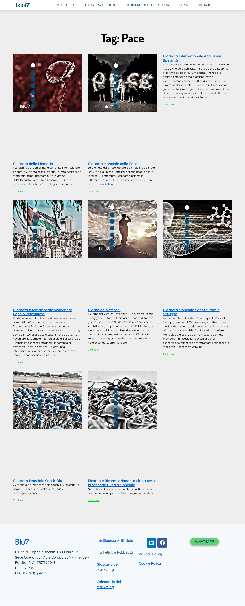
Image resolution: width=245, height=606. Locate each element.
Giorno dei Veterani (104, 310)
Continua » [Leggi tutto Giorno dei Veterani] (93, 349)
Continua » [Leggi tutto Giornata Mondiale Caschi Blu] (19, 500)
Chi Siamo (204, 5)
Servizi (184, 5)
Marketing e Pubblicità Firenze (148, 5)
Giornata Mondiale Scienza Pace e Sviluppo (191, 312)
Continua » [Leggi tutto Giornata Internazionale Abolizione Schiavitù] (168, 104)
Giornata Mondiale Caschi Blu (37, 480)
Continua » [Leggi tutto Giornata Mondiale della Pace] (93, 191)
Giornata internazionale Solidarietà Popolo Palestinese (42, 312)
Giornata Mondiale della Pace (112, 163)
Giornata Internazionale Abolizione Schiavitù (192, 58)
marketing (106, 184)
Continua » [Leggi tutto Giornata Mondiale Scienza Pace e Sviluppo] (168, 354)
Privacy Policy (150, 554)
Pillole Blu (65, 5)
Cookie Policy (150, 563)
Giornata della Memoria (33, 163)
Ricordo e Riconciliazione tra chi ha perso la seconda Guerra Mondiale (122, 482)
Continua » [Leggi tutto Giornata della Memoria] (19, 191)
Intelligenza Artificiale (99, 5)
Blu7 (22, 541)
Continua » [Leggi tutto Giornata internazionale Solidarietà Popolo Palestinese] (19, 362)
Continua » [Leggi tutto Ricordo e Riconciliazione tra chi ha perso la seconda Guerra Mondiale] (93, 500)
